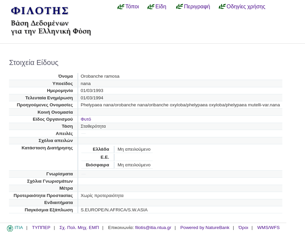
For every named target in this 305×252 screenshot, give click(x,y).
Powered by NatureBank (204, 227)
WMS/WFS (268, 227)
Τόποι (132, 6)
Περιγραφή (197, 6)
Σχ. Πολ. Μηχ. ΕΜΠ (79, 227)
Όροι (243, 227)
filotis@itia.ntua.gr (153, 227)
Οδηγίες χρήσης (246, 6)
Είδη (160, 6)
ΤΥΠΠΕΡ (41, 227)
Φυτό (86, 119)
